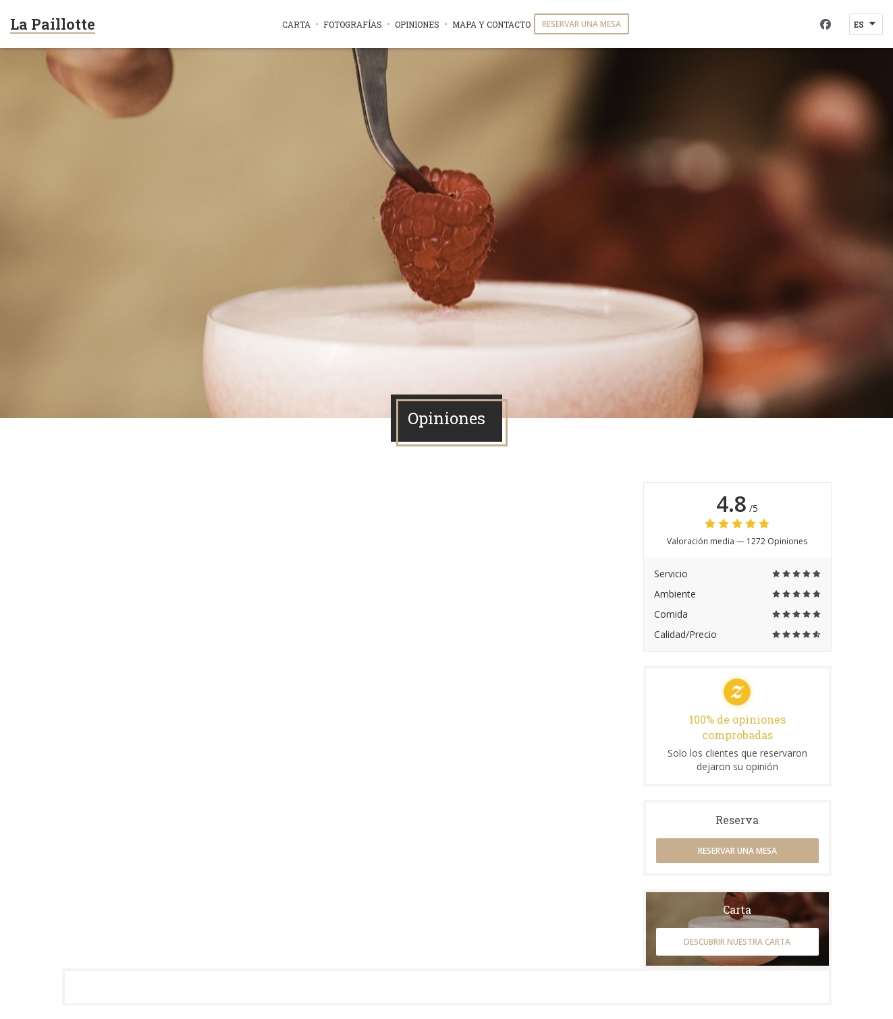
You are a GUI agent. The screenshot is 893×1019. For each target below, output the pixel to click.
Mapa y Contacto (491, 24)
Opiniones (417, 24)
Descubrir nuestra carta (737, 942)
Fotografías (352, 24)
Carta (296, 24)
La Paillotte (52, 24)
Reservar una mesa (581, 24)
